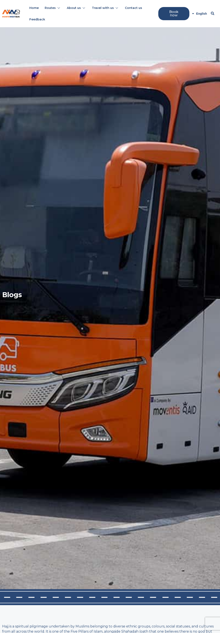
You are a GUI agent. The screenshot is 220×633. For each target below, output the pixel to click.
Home (34, 8)
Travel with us (105, 8)
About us (76, 8)
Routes (52, 8)
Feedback (37, 19)
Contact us (133, 8)
